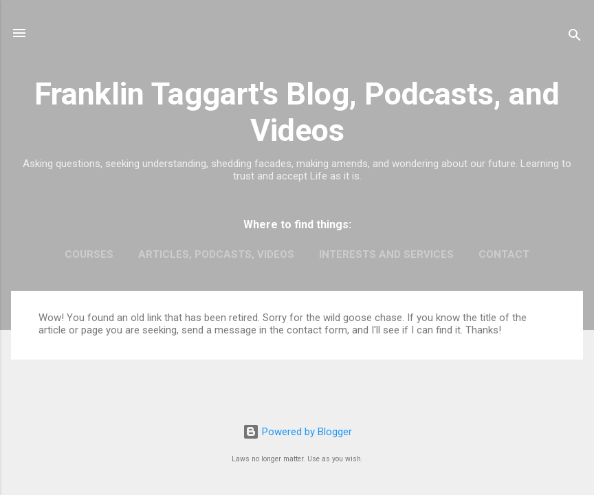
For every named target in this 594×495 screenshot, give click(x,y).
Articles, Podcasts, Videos (216, 254)
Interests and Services (386, 254)
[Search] (574, 37)
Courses (89, 254)
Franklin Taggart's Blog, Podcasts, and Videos (297, 112)
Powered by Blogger (297, 432)
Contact (503, 254)
